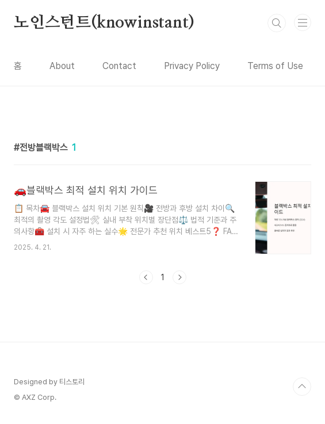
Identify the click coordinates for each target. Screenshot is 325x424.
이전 (146, 277)
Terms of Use (275, 65)
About (62, 65)
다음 (179, 277)
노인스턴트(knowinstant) (104, 23)
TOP (302, 386)
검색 (276, 23)
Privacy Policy (192, 65)
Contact (119, 65)
